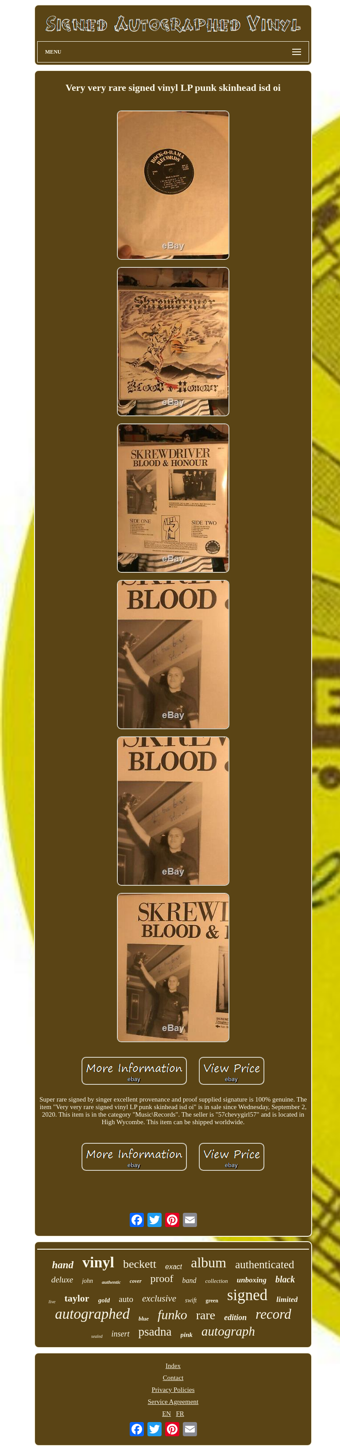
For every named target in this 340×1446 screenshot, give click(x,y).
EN (166, 1413)
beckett (139, 1264)
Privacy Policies (172, 1389)
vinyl (98, 1262)
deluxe (62, 1279)
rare (206, 1315)
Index (173, 1365)
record (273, 1314)
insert (121, 1333)
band (189, 1280)
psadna (155, 1331)
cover (136, 1281)
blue (144, 1318)
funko (172, 1314)
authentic (111, 1282)
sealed (97, 1336)
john (87, 1281)
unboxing (252, 1280)
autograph (228, 1331)
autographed (92, 1314)
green (211, 1300)
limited (287, 1299)
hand (63, 1264)
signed (247, 1295)
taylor (76, 1298)
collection (216, 1281)
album (208, 1262)
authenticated (264, 1264)
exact (173, 1266)
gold (104, 1300)
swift (191, 1300)
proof (162, 1278)
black (285, 1279)
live (52, 1301)
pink (187, 1334)
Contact (173, 1377)
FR (180, 1413)
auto (126, 1299)
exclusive (159, 1298)
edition (235, 1317)
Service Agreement (173, 1401)
